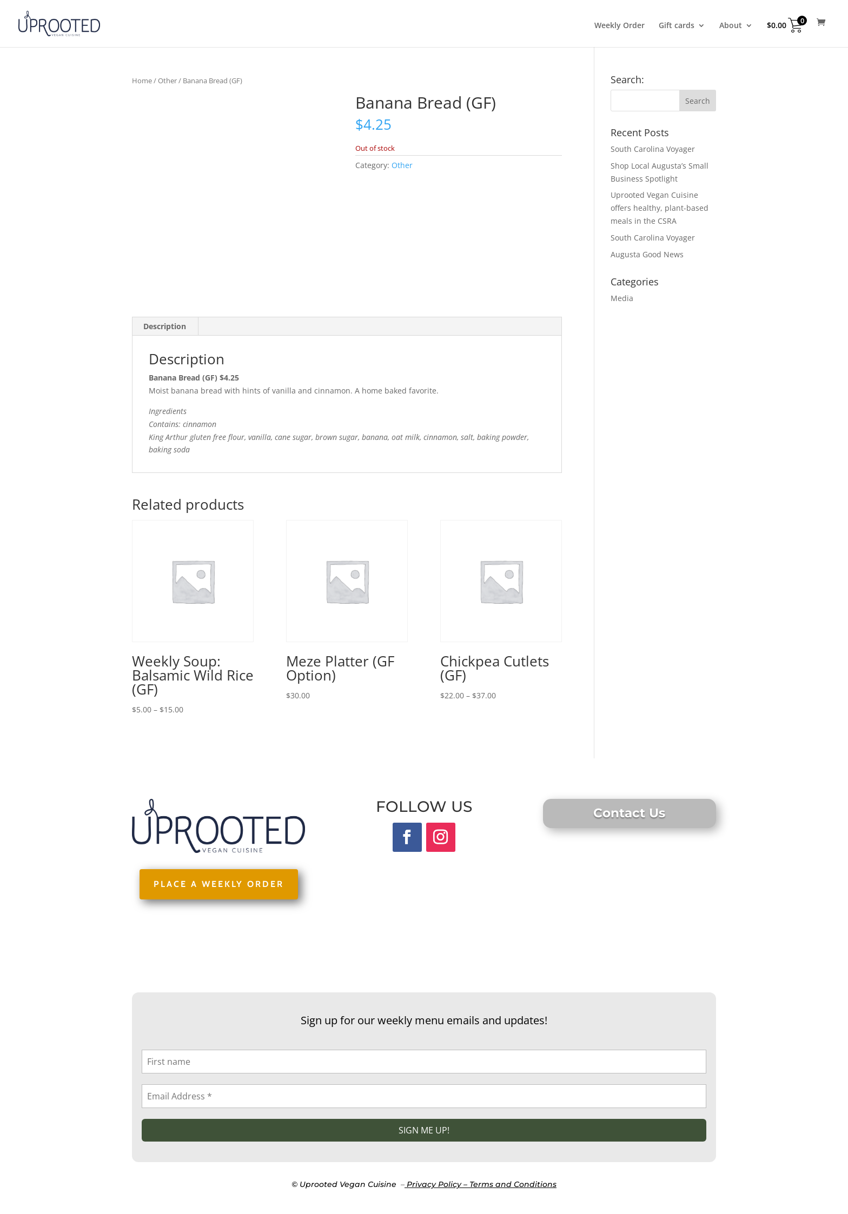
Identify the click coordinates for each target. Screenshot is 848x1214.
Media (622, 298)
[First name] (424, 1061)
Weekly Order (619, 26)
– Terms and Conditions (509, 1184)
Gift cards (676, 26)
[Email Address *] (424, 1096)
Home (142, 80)
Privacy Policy (434, 1184)
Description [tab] (164, 326)
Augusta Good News (647, 254)
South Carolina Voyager (653, 149)
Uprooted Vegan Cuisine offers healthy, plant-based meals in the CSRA (659, 208)
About (730, 26)
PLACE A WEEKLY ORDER (219, 884)
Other (167, 80)
